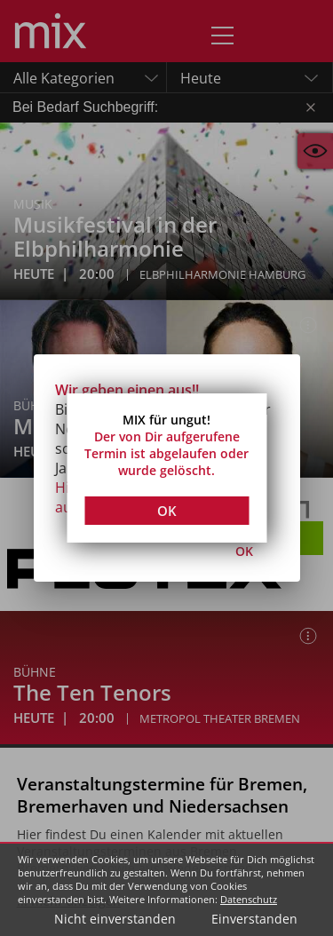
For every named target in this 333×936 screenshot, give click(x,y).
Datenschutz (248, 899)
